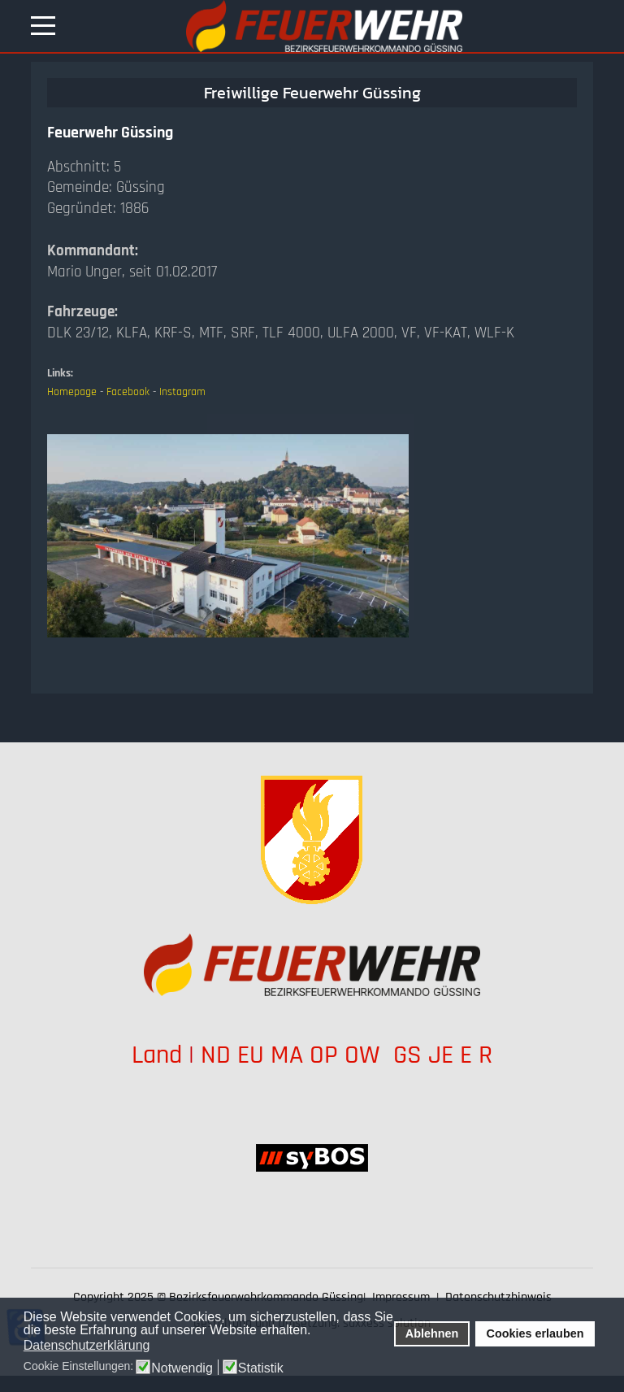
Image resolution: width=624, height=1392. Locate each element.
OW (365, 1055)
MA (287, 1055)
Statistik (261, 1368)
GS (407, 1055)
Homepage (72, 392)
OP (324, 1055)
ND (216, 1055)
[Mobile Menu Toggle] (43, 26)
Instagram (182, 392)
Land (157, 1055)
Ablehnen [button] (432, 1333)
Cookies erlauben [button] (535, 1333)
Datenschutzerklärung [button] (87, 1345)
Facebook (128, 392)
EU (250, 1055)
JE (440, 1055)
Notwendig (182, 1368)
